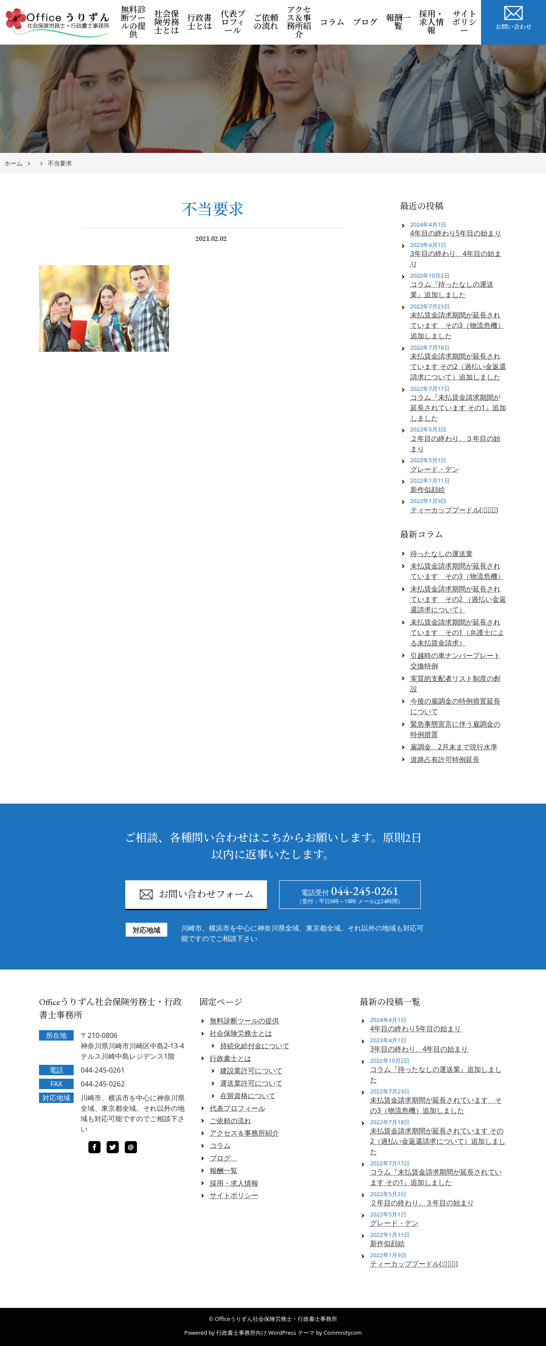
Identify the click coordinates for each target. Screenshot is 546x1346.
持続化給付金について (254, 1046)
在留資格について (248, 1095)
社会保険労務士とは (166, 22)
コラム (332, 22)
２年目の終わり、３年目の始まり (455, 444)
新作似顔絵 (427, 489)
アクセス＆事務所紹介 (298, 22)
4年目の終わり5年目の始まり (455, 233)
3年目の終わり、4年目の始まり (455, 259)
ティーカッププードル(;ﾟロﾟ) (454, 510)
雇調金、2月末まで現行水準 (453, 747)
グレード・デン (434, 469)
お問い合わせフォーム (196, 894)
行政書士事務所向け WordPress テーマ (265, 1332)
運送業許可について (251, 1083)
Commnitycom (343, 1332)
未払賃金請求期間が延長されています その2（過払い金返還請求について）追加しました (458, 366)
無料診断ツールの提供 (133, 22)
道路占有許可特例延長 (445, 759)
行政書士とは (199, 22)
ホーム (13, 163)
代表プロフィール (233, 22)
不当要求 (60, 163)
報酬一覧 (398, 22)
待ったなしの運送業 (441, 553)
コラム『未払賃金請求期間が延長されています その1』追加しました (458, 407)
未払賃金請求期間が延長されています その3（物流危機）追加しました (457, 325)
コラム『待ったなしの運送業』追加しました (452, 289)
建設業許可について (251, 1070)
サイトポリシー (464, 22)
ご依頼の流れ (266, 22)
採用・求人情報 (431, 22)
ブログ (367, 22)
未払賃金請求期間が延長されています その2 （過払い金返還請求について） (458, 599)
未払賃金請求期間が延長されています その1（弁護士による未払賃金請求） (457, 632)
